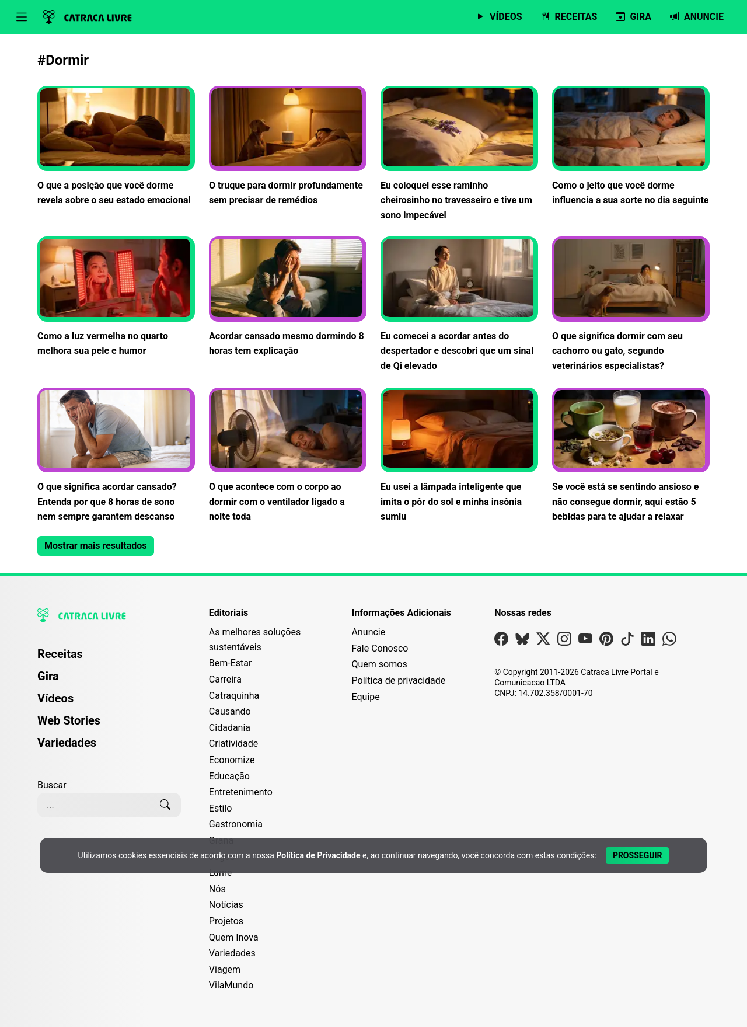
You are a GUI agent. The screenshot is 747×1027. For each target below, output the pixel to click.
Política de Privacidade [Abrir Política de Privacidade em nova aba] (318, 855)
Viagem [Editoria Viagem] (224, 969)
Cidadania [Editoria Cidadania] (229, 727)
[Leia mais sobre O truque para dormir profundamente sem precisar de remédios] (287, 147)
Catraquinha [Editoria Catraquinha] (234, 695)
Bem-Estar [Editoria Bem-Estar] (230, 663)
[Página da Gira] (633, 17)
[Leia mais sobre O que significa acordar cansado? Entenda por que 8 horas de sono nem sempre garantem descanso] (116, 456)
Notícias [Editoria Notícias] (226, 904)
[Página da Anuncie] (697, 17)
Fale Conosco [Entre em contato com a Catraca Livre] (380, 648)
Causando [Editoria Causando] (230, 711)
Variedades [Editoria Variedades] (232, 953)
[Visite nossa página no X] (543, 641)
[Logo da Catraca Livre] (87, 17)
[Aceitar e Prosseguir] (637, 855)
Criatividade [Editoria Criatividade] (233, 743)
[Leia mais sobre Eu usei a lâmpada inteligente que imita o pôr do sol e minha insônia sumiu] (459, 456)
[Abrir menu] (21, 17)
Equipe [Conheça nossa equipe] (366, 696)
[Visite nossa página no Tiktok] (627, 641)
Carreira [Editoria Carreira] (225, 679)
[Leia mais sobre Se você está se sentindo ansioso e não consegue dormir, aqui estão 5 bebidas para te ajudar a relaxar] (631, 456)
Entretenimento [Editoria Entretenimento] (241, 792)
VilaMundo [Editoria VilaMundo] (231, 985)
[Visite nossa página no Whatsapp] (669, 641)
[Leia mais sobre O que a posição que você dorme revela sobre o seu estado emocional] (116, 147)
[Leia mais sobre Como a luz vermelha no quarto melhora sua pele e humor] (116, 297)
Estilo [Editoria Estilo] (220, 808)
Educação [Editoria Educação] (229, 776)
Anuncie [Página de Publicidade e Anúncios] (369, 632)
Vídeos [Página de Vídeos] (55, 698)
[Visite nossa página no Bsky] (522, 641)
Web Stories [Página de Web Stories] (68, 720)
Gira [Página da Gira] (48, 676)
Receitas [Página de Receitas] (60, 654)
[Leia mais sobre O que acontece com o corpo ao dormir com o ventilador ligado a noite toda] (287, 456)
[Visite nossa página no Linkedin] (648, 641)
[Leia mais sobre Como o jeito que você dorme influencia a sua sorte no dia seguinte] (631, 147)
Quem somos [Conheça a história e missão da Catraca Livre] (379, 664)
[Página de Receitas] (569, 17)
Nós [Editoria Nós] (217, 888)
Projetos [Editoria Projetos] (226, 921)
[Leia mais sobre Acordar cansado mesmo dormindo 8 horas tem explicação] (287, 297)
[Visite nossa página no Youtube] (585, 641)
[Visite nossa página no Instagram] (564, 641)
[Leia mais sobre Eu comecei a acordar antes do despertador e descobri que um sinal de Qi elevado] (459, 304)
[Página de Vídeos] (499, 17)
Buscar (52, 785)
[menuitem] (109, 659)
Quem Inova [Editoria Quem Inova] (234, 937)
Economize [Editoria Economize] (232, 759)
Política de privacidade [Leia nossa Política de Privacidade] (399, 680)
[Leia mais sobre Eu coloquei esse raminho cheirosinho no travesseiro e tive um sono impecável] (459, 154)
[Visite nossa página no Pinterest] (606, 641)
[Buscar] (165, 805)
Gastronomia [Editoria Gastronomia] (236, 824)
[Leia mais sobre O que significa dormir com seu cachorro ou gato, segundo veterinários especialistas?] (631, 304)
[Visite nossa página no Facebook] (501, 641)
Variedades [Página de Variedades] (66, 743)
